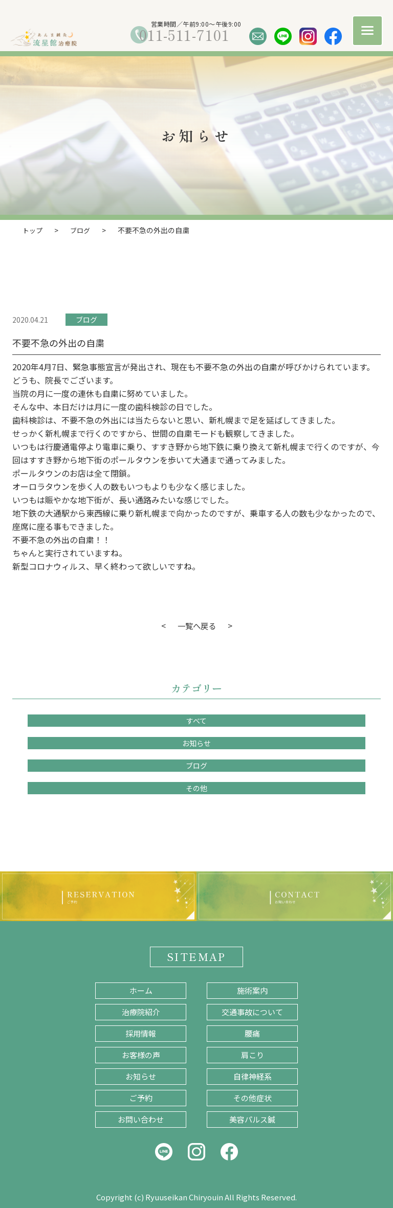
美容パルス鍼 (252, 1118)
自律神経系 (252, 1075)
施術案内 (252, 990)
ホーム (140, 990)
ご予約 (140, 1097)
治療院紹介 (141, 1011)
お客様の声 (141, 1054)
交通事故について (252, 1011)
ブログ (86, 319)
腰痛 (252, 1032)
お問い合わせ (141, 1118)
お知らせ (196, 742)
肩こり (252, 1054)
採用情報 (140, 1032)
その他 (196, 787)
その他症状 (252, 1097)
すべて (196, 720)
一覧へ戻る (196, 625)
